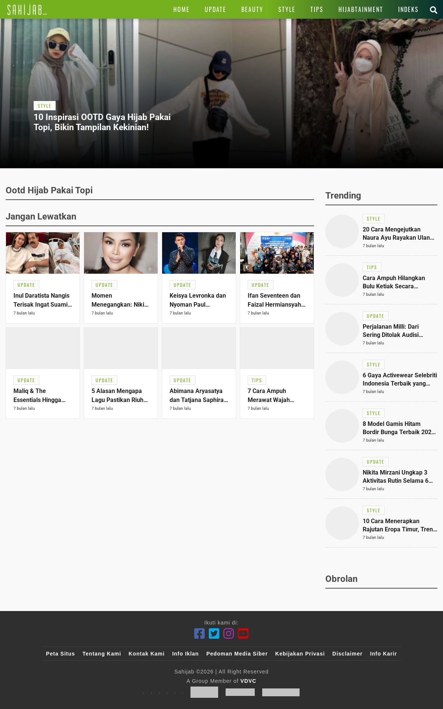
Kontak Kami (146, 654)
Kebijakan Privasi (300, 654)
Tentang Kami (102, 654)
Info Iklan (185, 654)
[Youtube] (243, 633)
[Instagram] (228, 633)
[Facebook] (199, 633)
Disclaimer (347, 654)
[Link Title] (27, 9)
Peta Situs (60, 654)
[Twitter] (214, 633)
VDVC (249, 681)
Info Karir (383, 654)
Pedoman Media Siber (236, 654)
